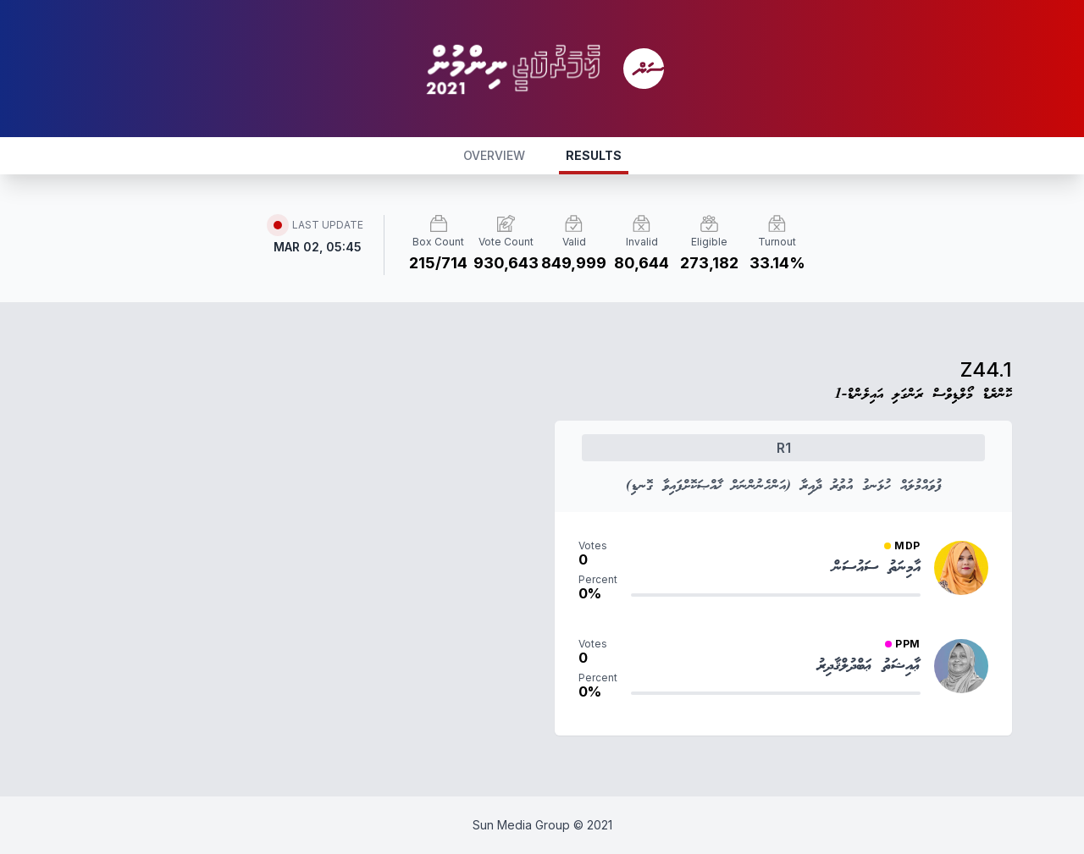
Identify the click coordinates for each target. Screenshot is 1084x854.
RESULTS (594, 155)
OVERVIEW (494, 155)
